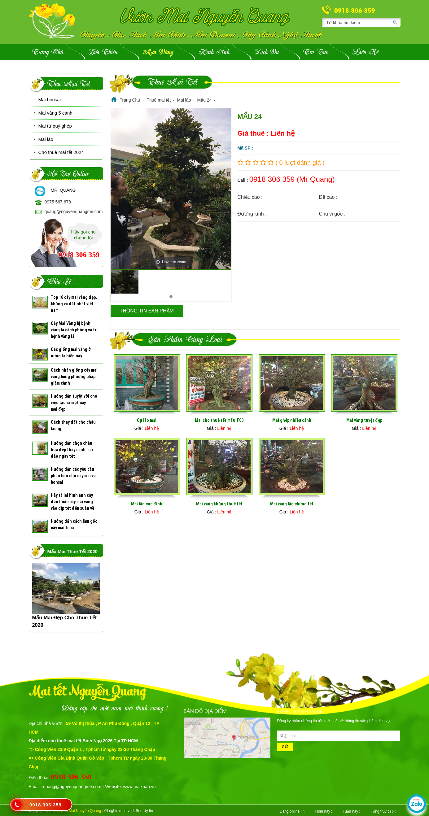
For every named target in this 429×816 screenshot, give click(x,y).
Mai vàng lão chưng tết (291, 503)
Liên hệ (365, 52)
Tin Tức (315, 52)
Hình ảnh (214, 52)
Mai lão (45, 139)
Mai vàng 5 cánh (55, 113)
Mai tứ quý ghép (55, 126)
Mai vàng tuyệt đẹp (364, 420)
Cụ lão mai (146, 420)
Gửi (285, 747)
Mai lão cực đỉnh (146, 503)
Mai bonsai (49, 99)
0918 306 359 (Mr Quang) (292, 179)
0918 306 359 (354, 10)
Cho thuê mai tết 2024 (61, 152)
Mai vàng (158, 52)
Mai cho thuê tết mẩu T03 (219, 420)
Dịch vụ (267, 52)
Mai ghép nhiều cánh (291, 420)
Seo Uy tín (144, 811)
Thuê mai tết (68, 84)
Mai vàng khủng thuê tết (219, 503)
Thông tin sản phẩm (147, 310)
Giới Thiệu (103, 52)
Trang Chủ (47, 52)
